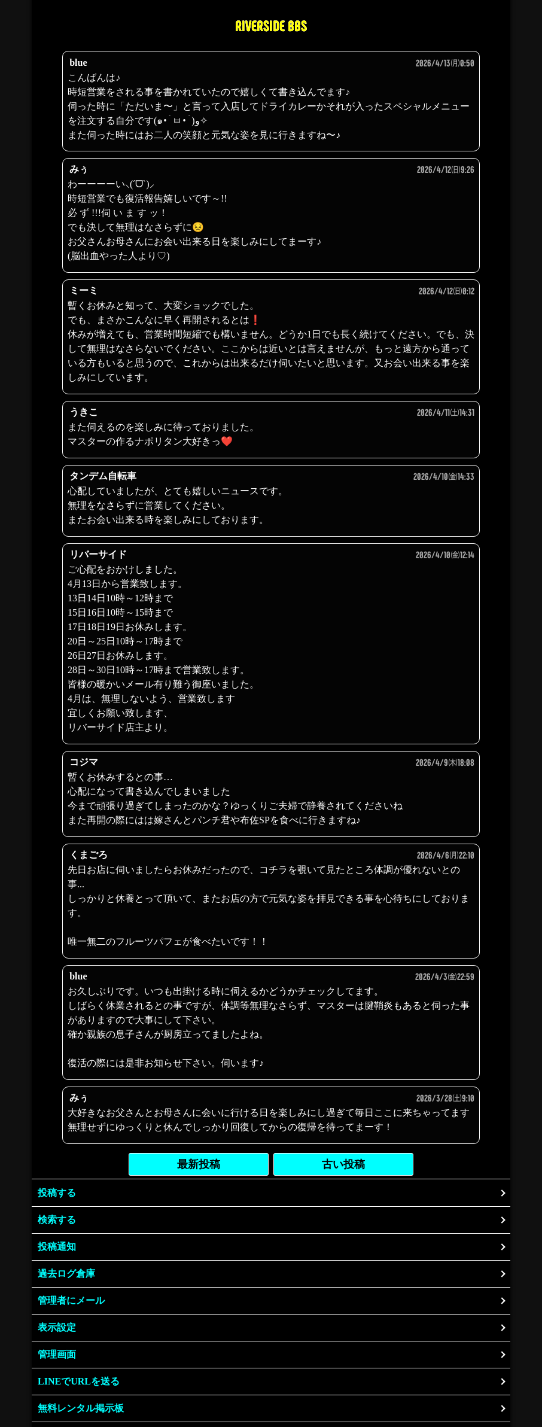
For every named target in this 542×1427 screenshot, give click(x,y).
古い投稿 (343, 1164)
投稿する (57, 1193)
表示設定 (57, 1327)
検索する (57, 1220)
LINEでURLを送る (79, 1381)
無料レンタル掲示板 (81, 1408)
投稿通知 (57, 1247)
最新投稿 (198, 1164)
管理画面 (57, 1354)
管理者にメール (71, 1300)
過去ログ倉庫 (66, 1273)
